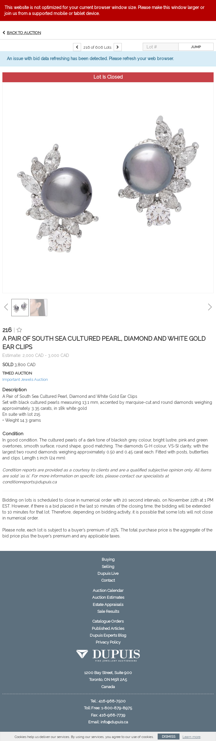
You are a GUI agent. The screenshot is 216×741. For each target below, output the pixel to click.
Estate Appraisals (108, 604)
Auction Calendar (108, 590)
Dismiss (168, 737)
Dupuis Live (108, 573)
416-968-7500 (112, 701)
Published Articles (108, 628)
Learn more (191, 737)
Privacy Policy (108, 642)
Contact (108, 580)
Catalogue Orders (108, 621)
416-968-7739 (112, 715)
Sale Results (108, 611)
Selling (108, 566)
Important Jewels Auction (25, 379)
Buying (108, 559)
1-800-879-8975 (116, 708)
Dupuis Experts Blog (108, 635)
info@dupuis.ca (114, 722)
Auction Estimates (108, 597)
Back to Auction (24, 32)
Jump (196, 47)
